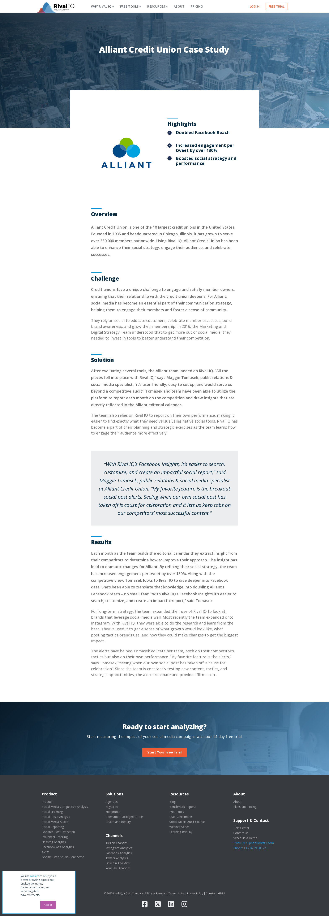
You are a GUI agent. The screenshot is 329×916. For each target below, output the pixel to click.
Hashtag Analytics (54, 842)
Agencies (112, 802)
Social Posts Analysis (56, 817)
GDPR (221, 893)
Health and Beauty (118, 822)
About (237, 802)
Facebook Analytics (119, 853)
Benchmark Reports (182, 807)
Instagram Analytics (119, 848)
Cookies (210, 893)
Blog (172, 802)
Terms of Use (176, 893)
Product (47, 802)
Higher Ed (112, 807)
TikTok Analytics (117, 843)
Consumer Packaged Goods (125, 817)
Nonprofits (113, 812)
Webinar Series (179, 827)
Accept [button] (48, 905)
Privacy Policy (195, 893)
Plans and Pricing (244, 807)
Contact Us (240, 833)
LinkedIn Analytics (118, 863)
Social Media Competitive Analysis (65, 807)
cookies (34, 876)
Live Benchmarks (181, 817)
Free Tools (176, 812)
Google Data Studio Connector (63, 857)
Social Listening (52, 812)
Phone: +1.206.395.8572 (249, 848)
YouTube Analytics (118, 868)
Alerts (46, 852)
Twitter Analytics (117, 858)
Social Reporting (53, 827)
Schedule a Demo (245, 838)
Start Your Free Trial (164, 752)
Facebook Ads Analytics (58, 847)
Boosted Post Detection (58, 832)
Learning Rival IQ (180, 832)
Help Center (241, 828)
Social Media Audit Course (187, 822)
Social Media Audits (55, 822)
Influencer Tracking (55, 837)
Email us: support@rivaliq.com (253, 843)
